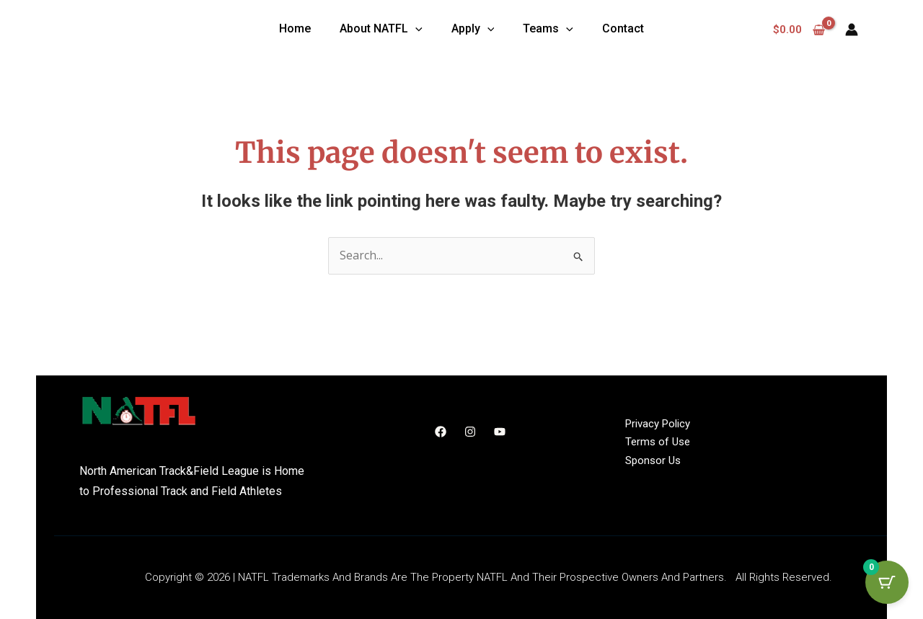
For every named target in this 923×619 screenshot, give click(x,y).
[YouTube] (499, 431)
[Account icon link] (851, 29)
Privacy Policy (657, 423)
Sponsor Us (653, 460)
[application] (415, 29)
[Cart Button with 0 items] (887, 583)
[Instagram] (470, 431)
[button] (381, 29)
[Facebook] (440, 431)
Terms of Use (657, 442)
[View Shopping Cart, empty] (799, 30)
